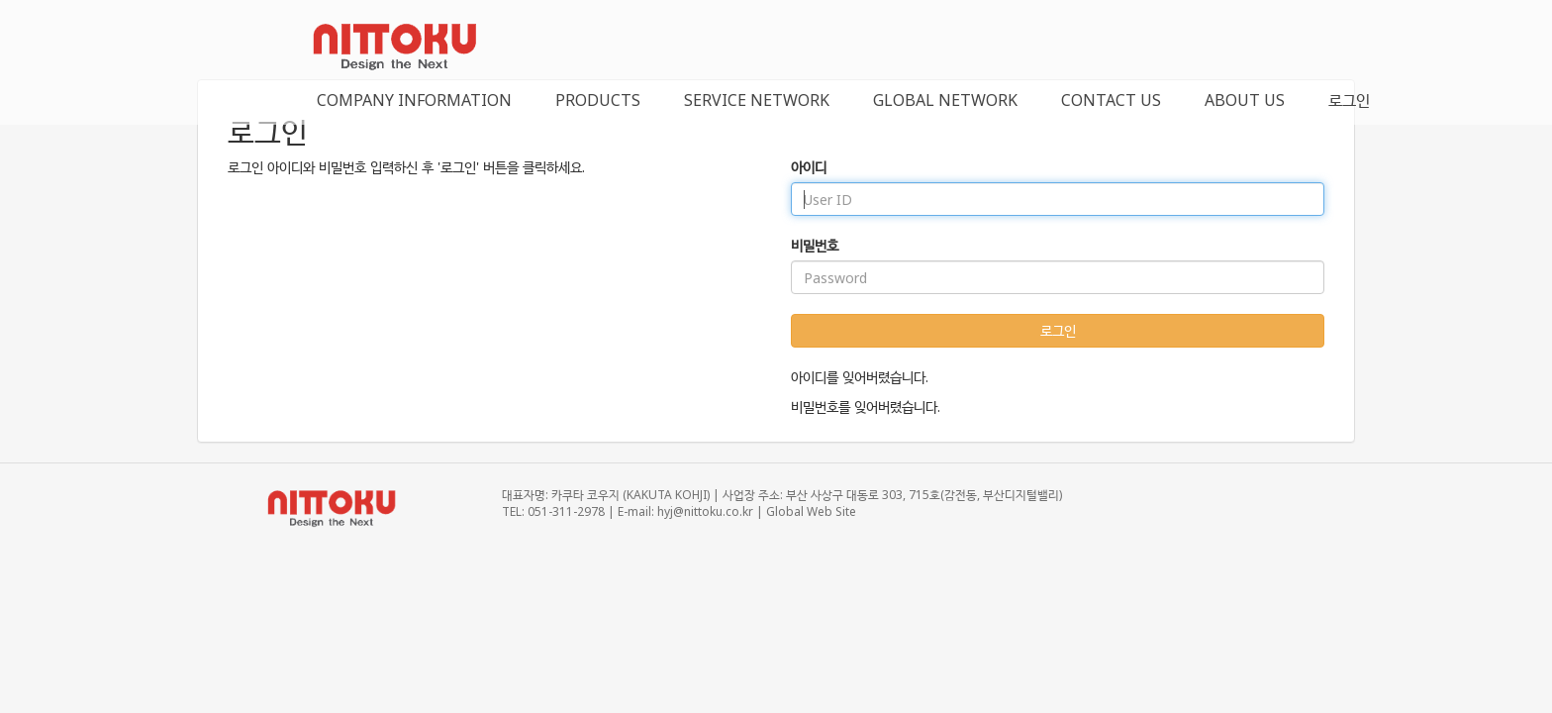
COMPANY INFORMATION (414, 100)
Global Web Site (811, 511)
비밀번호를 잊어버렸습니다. (865, 406)
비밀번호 (814, 245)
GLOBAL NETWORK (945, 100)
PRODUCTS (597, 100)
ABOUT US (1245, 100)
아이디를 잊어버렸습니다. (859, 376)
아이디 (808, 166)
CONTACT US (1111, 100)
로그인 (1349, 100)
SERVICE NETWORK (756, 100)
